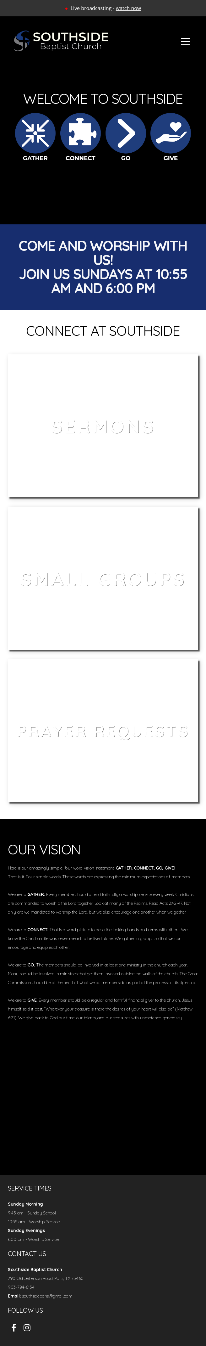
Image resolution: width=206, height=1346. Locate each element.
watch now (128, 8)
